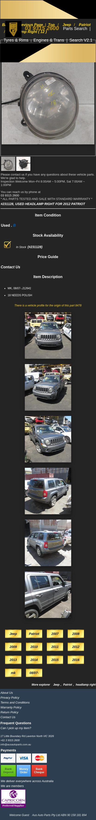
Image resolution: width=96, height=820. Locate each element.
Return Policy (9, 712)
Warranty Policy (11, 707)
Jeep (56, 684)
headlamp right (86, 684)
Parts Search (75, 28)
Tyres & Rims (17, 40)
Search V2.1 (80, 40)
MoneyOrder (23, 770)
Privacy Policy (9, 697)
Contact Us (7, 717)
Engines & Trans (49, 40)
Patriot (68, 684)
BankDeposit (8, 770)
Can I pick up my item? (15, 728)
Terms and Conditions (15, 702)
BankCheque (39, 770)
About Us (6, 692)
